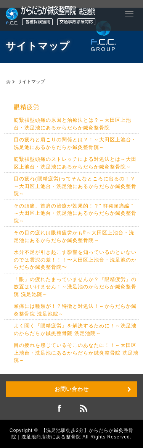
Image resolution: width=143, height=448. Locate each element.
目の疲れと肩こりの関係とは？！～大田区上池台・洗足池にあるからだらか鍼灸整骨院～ (75, 143)
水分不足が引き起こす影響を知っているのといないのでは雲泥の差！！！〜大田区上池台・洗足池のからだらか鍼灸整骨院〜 (75, 259)
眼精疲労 (27, 107)
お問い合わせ (72, 389)
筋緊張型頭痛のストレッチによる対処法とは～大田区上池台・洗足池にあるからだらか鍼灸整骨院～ (75, 163)
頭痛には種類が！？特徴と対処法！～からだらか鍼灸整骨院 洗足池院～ (75, 310)
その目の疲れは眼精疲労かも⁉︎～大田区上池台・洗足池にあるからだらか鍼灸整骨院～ (74, 236)
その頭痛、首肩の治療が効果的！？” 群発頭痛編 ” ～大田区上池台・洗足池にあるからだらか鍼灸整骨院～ (76, 213)
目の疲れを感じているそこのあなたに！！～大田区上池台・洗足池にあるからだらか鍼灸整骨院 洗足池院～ (76, 352)
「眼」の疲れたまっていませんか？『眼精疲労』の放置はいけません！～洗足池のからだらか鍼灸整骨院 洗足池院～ (75, 286)
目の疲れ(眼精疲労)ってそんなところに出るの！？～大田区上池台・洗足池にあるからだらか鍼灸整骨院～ (75, 186)
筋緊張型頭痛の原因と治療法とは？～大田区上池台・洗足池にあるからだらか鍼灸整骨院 (72, 124)
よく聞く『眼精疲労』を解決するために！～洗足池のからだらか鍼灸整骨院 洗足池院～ (75, 329)
